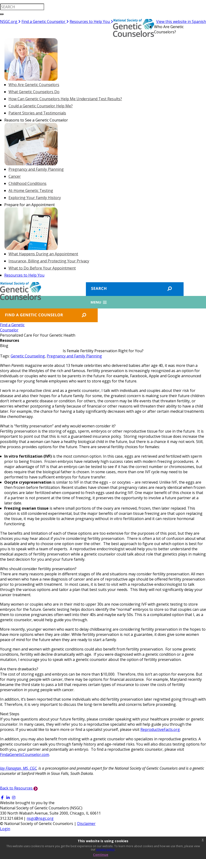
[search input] (22, 7)
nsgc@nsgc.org (40, 818)
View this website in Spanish (181, 21)
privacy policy (105, 849)
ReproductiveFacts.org (160, 729)
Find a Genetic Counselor (45, 21)
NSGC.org (10, 21)
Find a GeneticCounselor (12, 327)
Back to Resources (19, 788)
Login (5, 828)
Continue (100, 854)
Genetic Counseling (28, 356)
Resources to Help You (91, 21)
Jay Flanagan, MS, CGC (18, 768)
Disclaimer (86, 823)
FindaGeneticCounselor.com (24, 754)
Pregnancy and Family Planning (74, 356)
